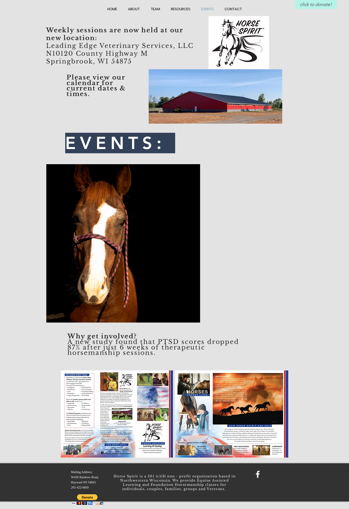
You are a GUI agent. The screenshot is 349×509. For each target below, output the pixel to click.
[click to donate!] (316, 4)
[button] (87, 499)
